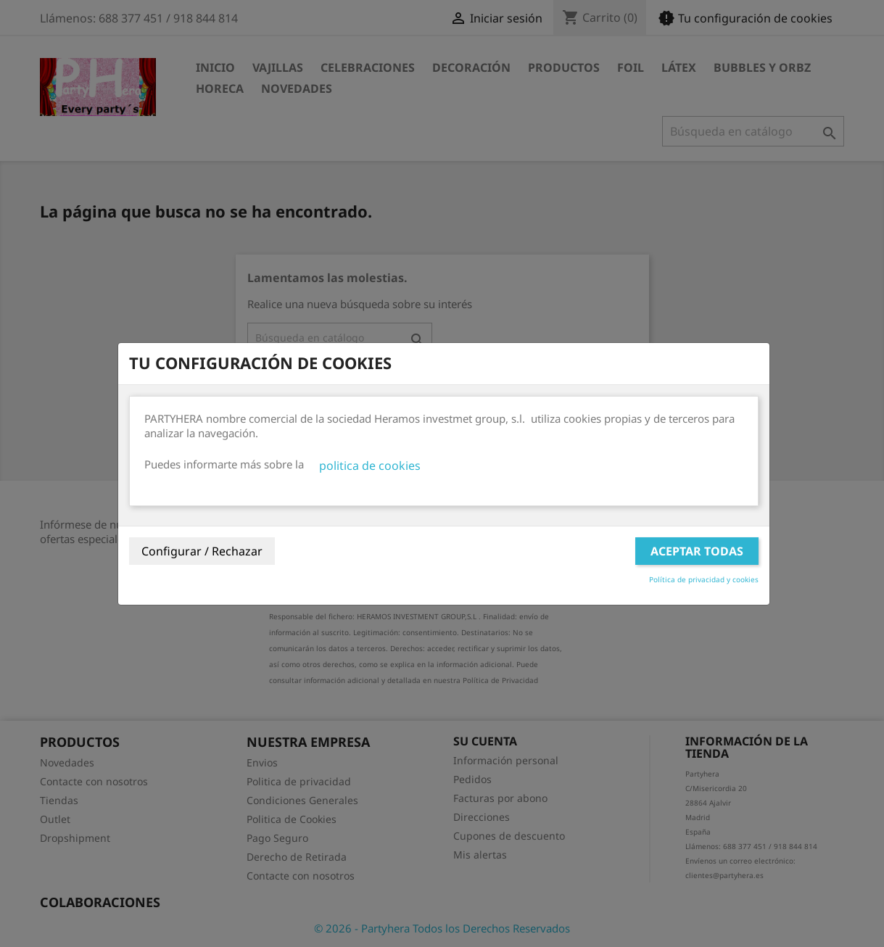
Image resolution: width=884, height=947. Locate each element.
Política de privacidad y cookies (704, 579)
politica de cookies (370, 466)
